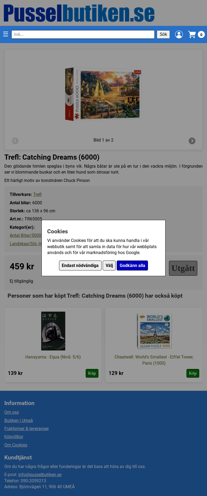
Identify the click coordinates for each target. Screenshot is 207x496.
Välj (109, 265)
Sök (163, 34)
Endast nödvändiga (80, 265)
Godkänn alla (132, 265)
